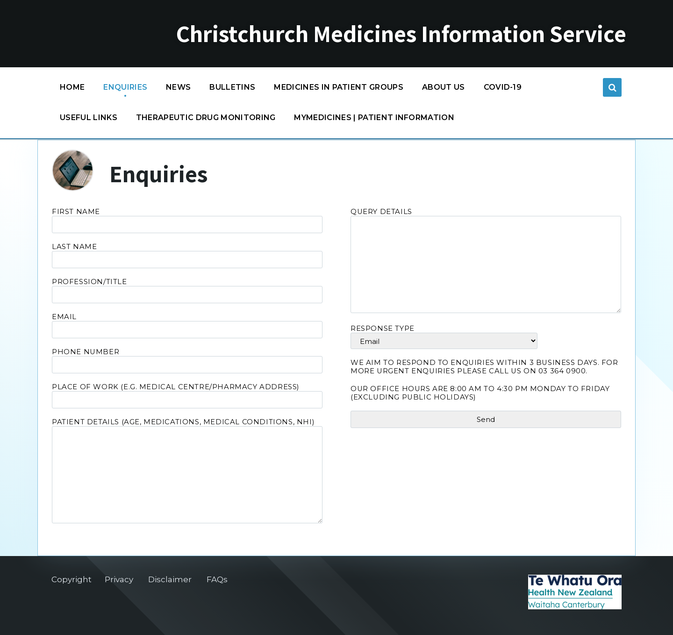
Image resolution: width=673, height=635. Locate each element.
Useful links (88, 117)
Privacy (119, 579)
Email (187, 325)
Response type (486, 336)
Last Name (187, 255)
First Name (187, 220)
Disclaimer (170, 579)
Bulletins (232, 87)
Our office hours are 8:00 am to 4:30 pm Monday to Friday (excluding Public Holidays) (480, 393)
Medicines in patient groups (338, 89)
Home (72, 87)
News (178, 87)
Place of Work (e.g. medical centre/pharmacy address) (187, 395)
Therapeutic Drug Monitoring (206, 117)
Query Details (486, 261)
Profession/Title (187, 290)
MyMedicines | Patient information (374, 117)
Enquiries (125, 87)
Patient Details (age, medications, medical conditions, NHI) (187, 471)
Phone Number (187, 360)
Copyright (71, 579)
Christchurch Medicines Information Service (401, 34)
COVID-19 (503, 89)
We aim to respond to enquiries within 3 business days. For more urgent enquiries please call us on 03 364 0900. (484, 366)
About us (443, 87)
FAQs (217, 579)
